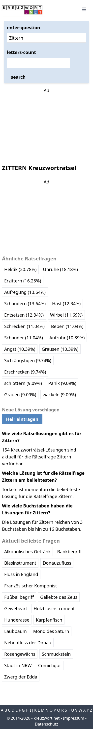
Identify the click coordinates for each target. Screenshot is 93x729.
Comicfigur (49, 665)
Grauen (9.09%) (20, 395)
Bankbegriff (69, 551)
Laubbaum (15, 631)
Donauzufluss (57, 563)
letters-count (21, 52)
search (18, 77)
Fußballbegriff (19, 597)
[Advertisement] (46, 125)
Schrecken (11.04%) (24, 326)
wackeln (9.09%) (59, 395)
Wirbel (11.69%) (66, 315)
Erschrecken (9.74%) (25, 372)
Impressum (73, 718)
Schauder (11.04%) (23, 338)
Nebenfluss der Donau (27, 643)
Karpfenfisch (49, 620)
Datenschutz (46, 724)
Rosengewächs (19, 654)
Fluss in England (21, 574)
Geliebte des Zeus (58, 597)
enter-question (23, 27)
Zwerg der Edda (20, 677)
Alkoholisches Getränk (27, 551)
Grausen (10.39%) (60, 349)
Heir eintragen (22, 419)
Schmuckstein (56, 654)
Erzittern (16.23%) (22, 281)
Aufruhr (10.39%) (67, 338)
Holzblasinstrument (54, 608)
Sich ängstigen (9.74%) (27, 360)
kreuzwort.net (46, 718)
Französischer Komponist (30, 586)
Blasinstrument (20, 563)
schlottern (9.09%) (23, 383)
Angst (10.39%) (19, 349)
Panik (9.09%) (62, 383)
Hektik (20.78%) (20, 269)
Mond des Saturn (51, 631)
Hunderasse (16, 620)
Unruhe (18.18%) (60, 269)
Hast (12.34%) (66, 303)
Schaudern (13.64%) (25, 303)
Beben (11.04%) (67, 326)
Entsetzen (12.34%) (24, 315)
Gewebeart (15, 608)
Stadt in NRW (18, 665)
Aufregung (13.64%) (25, 292)
